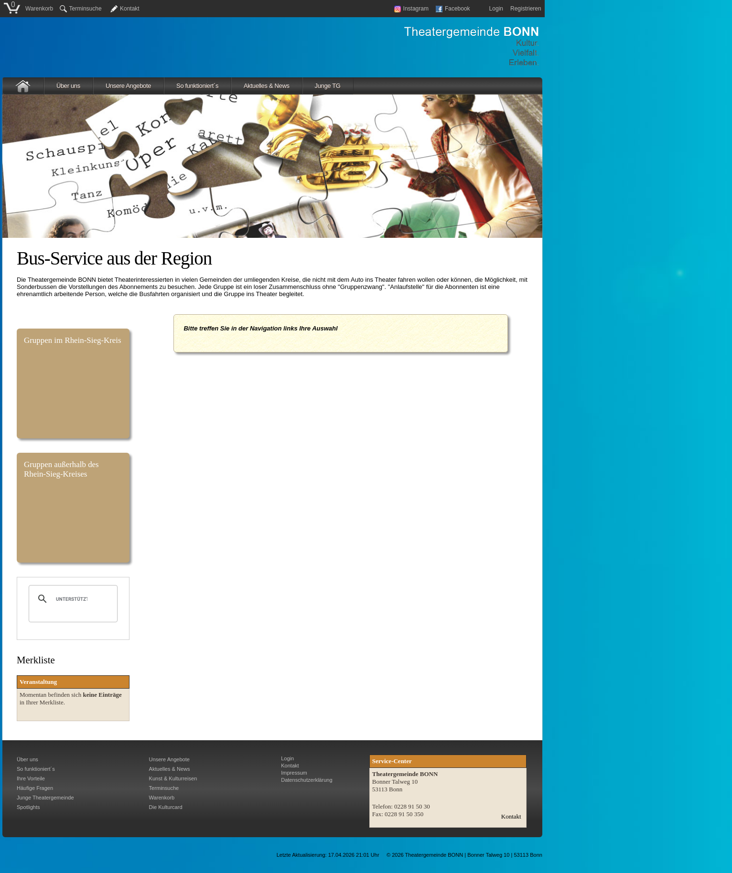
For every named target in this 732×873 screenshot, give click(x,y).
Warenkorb (39, 8)
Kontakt (130, 8)
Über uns (68, 85)
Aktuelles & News (267, 85)
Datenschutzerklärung (306, 780)
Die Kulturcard (166, 807)
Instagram (411, 8)
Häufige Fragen (35, 788)
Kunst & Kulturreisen (173, 778)
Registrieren (525, 8)
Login (496, 8)
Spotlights (28, 807)
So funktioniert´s (197, 85)
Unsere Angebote (128, 85)
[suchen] (71, 599)
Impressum (294, 773)
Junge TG (328, 85)
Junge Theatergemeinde (45, 797)
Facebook (453, 8)
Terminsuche (81, 8)
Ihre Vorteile (31, 778)
